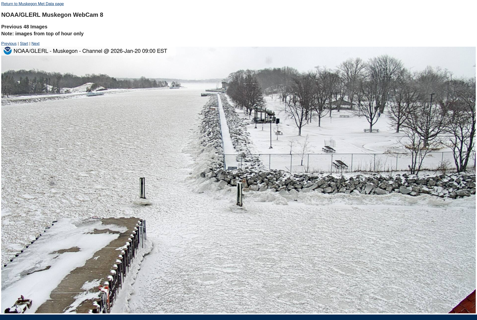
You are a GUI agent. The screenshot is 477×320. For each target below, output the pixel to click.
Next (35, 43)
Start (24, 43)
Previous (9, 43)
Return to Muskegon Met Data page (32, 4)
